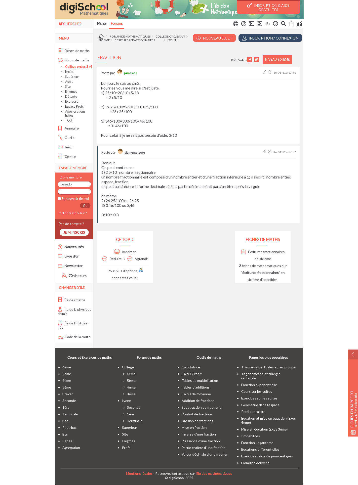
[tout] (172, 40)
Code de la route (74, 337)
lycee (126, 400)
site (125, 434)
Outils (66, 137)
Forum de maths (73, 60)
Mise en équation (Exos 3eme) (264, 429)
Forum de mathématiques (130, 36)
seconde (69, 400)
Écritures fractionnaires (135, 40)
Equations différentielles (260, 449)
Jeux (65, 147)
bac (65, 421)
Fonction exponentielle (259, 385)
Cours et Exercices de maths (89, 357)
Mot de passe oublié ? (72, 213)
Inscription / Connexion (270, 38)
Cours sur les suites (256, 391)
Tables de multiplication (200, 380)
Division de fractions (197, 421)
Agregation (71, 447)
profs (126, 447)
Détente (71, 96)
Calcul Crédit (192, 374)
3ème (66, 387)
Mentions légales (139, 473)
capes (67, 441)
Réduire (112, 259)
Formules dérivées (255, 463)
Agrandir (137, 259)
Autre (69, 82)
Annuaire (68, 128)
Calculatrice (191, 367)
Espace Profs (74, 106)
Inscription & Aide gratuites (268, 7)
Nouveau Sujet (214, 38)
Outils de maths (209, 357)
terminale (70, 414)
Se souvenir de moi (75, 199)
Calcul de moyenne (196, 394)
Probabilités (250, 436)
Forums (117, 23)
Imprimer (125, 252)
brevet (67, 394)
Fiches (102, 23)
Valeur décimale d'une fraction (205, 454)
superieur (129, 427)
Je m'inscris (74, 232)
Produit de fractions (197, 414)
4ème (66, 380)
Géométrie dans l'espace (260, 405)
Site (68, 86)
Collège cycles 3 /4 (170, 36)
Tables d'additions (196, 387)
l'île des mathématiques (214, 473)
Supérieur (72, 77)
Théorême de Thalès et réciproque (268, 367)
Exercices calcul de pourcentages (267, 456)
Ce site (67, 156)
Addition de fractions (198, 400)
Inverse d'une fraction (199, 434)
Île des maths (71, 300)
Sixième (104, 40)
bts (65, 434)
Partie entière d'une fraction (204, 447)
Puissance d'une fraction (201, 441)
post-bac (69, 427)
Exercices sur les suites (259, 398)
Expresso (72, 101)
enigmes (128, 441)
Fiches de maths (74, 50)
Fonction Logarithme (257, 443)
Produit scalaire (253, 411)
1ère (66, 407)
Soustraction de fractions (201, 407)
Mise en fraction (194, 427)
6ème (66, 367)
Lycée (69, 72)
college (128, 367)
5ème (66, 374)
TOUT (69, 120)
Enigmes (71, 91)
